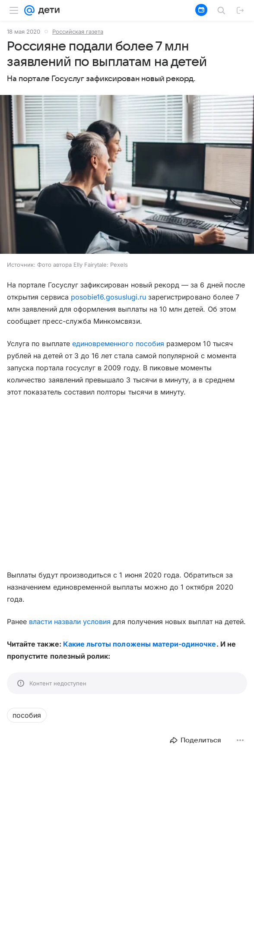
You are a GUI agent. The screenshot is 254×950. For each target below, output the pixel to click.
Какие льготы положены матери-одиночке (139, 644)
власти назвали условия (70, 621)
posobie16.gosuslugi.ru (108, 297)
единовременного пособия (118, 343)
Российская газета (77, 31)
